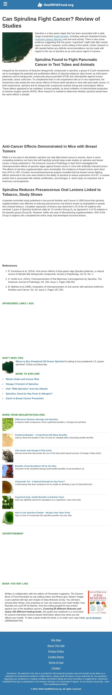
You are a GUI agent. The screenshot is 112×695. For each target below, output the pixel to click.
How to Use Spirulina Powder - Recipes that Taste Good (42, 512)
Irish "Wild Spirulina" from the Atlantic (27, 389)
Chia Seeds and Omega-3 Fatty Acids (33, 450)
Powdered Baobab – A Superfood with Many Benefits (41, 435)
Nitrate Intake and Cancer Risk (22, 379)
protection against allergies (48, 39)
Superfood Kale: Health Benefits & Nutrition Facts (39, 497)
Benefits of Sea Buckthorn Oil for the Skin (35, 466)
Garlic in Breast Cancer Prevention (25, 398)
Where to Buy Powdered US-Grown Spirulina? (41, 361)
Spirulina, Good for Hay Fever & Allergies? (29, 393)
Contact (56, 668)
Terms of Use (56, 662)
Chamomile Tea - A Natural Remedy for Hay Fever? (40, 481)
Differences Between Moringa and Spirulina (36, 419)
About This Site (56, 645)
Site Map (56, 640)
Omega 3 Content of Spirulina (22, 384)
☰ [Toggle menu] (5, 4)
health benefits (60, 36)
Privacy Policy (56, 651)
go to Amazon (93, 618)
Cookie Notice (56, 657)
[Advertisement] (56, 119)
